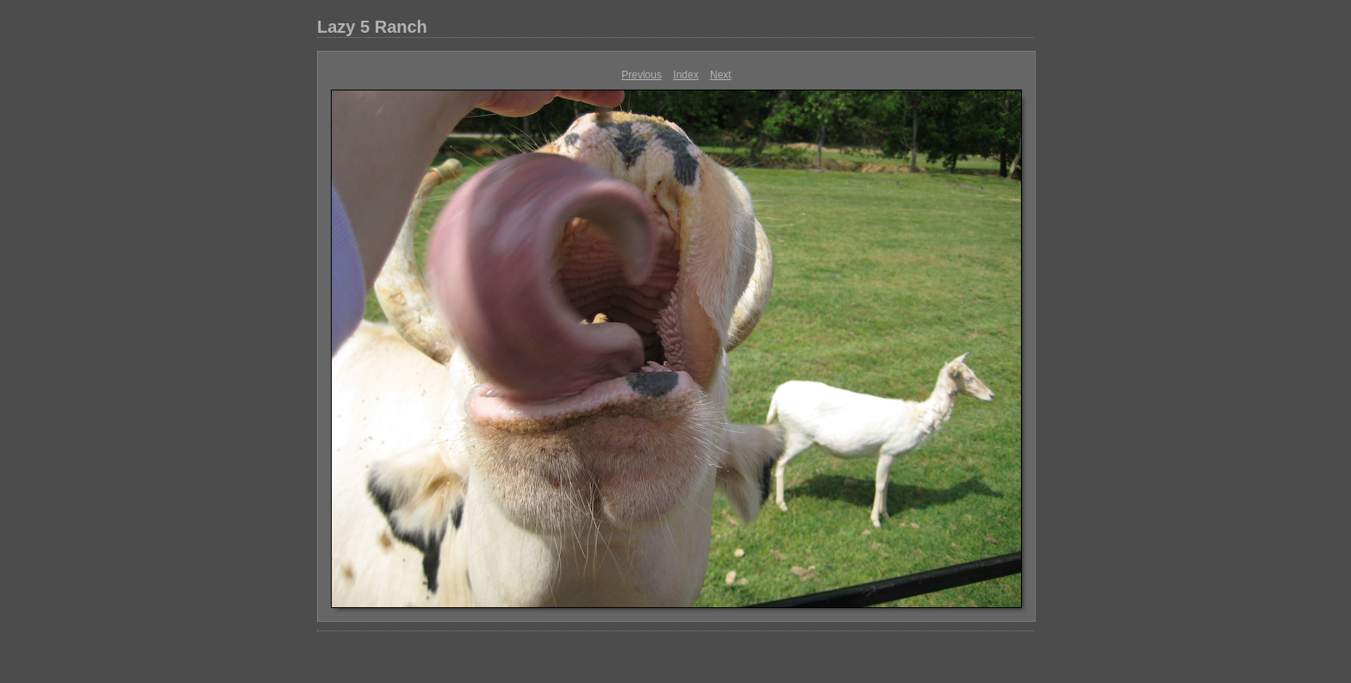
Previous (641, 75)
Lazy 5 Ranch (372, 26)
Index (685, 75)
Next (721, 75)
